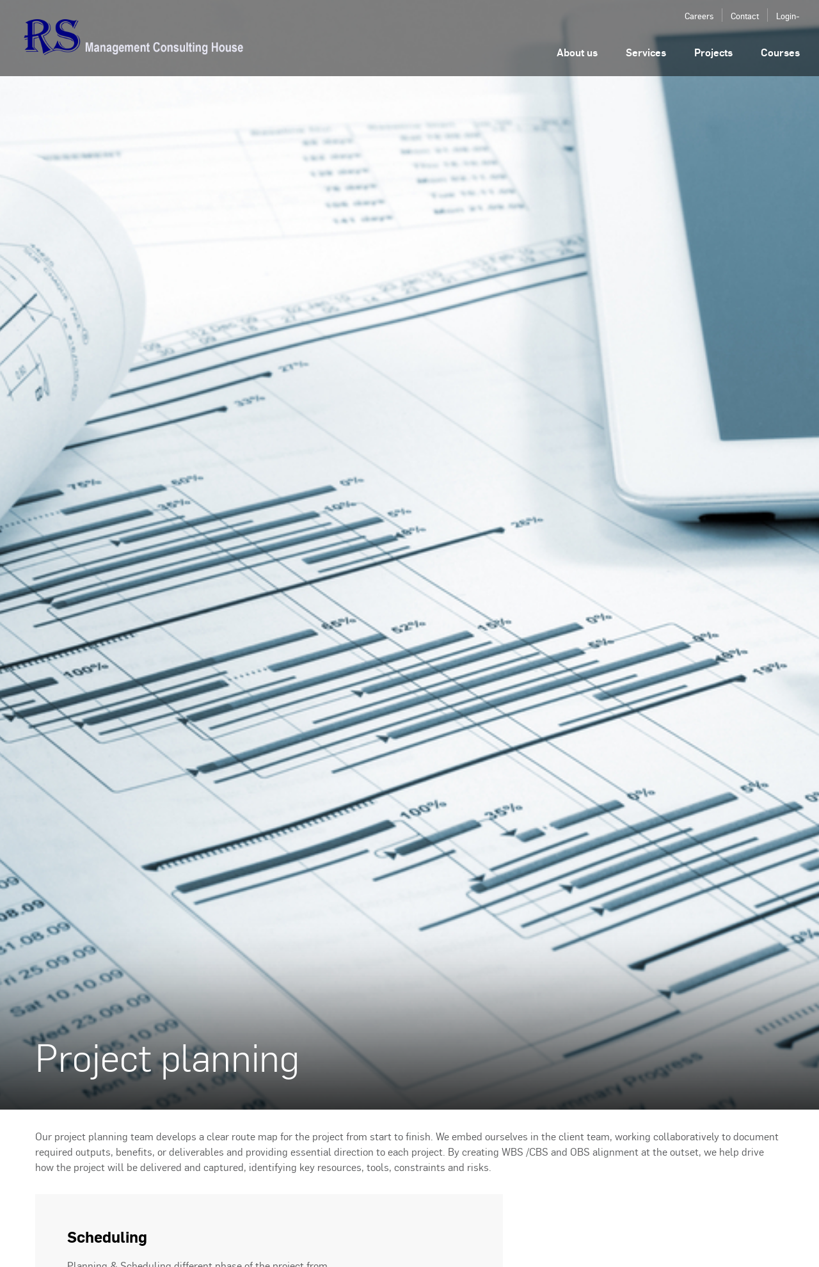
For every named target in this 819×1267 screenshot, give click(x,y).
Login (786, 15)
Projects (713, 52)
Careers (699, 15)
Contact (745, 15)
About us (577, 52)
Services (646, 52)
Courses (780, 52)
